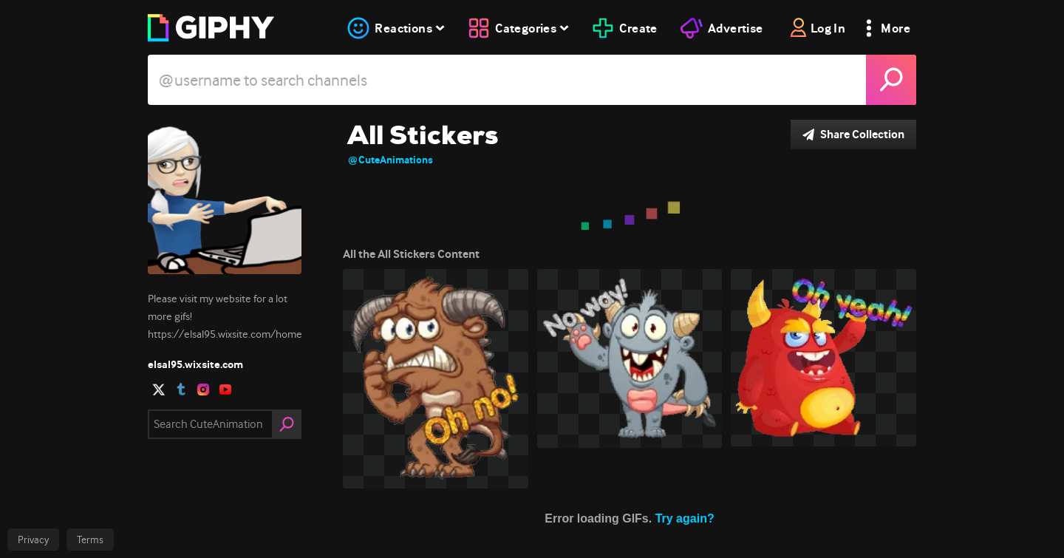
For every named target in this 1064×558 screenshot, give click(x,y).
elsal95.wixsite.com (195, 364)
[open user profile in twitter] (159, 389)
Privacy (33, 539)
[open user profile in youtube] (225, 389)
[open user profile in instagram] (203, 389)
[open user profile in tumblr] (181, 389)
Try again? (685, 518)
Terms (90, 539)
